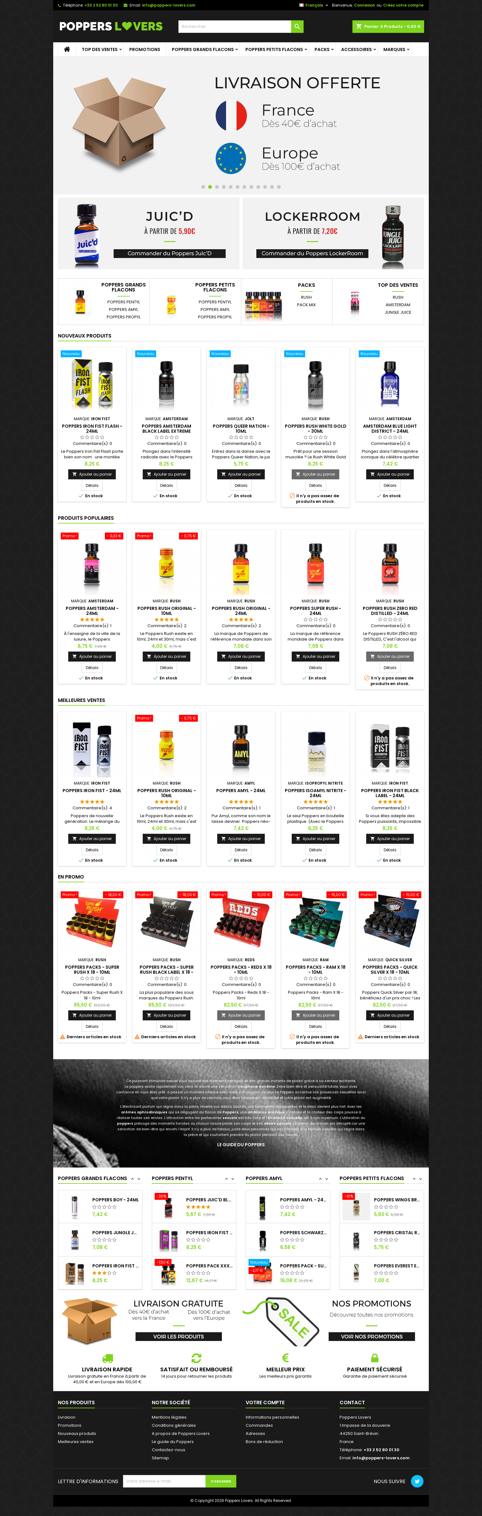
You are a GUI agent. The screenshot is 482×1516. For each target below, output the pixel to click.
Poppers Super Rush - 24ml (315, 610)
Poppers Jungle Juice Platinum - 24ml (116, 1265)
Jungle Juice (398, 312)
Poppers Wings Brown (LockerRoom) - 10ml (397, 1232)
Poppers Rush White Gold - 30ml (315, 428)
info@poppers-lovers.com (168, 5)
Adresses (255, 1433)
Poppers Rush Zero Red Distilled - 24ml (390, 610)
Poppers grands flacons (203, 49)
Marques (394, 49)
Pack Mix (306, 305)
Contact (352, 1402)
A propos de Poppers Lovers (181, 1433)
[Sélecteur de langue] (314, 5)
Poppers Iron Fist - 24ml (92, 790)
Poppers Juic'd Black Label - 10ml (397, 1199)
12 (279, 187)
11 (272, 187)
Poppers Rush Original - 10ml (166, 610)
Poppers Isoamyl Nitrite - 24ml (315, 793)
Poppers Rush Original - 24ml (241, 610)
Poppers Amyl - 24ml (241, 790)
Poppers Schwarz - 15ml (303, 1265)
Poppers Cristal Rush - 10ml (397, 1265)
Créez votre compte (403, 5)
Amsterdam (398, 305)
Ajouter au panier (92, 474)
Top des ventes (100, 49)
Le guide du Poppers (241, 1145)
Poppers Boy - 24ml (115, 1232)
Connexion (364, 5)
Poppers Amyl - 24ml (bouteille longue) (303, 1232)
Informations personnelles (272, 1417)
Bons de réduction (264, 1442)
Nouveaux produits (84, 335)
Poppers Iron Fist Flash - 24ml (92, 428)
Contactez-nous (168, 1450)
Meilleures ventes (76, 1442)
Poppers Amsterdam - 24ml (92, 610)
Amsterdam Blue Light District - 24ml (390, 428)
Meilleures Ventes (81, 700)
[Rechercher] (241, 26)
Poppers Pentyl (123, 302)
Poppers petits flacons (274, 49)
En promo (71, 876)
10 (265, 187)
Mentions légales (169, 1417)
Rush (306, 297)
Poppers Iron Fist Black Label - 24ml (390, 793)
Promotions (144, 49)
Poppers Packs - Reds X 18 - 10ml (241, 969)
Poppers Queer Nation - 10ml (241, 428)
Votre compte (265, 1402)
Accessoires (356, 49)
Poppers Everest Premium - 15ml (303, 1199)
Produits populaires (86, 518)
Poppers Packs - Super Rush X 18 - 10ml (92, 969)
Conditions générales (174, 1425)
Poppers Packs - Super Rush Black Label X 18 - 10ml (167, 972)
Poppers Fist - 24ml (115, 1199)
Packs (322, 49)
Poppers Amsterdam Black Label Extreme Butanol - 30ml (166, 431)
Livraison (66, 1417)
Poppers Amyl (123, 309)
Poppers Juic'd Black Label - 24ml (209, 1232)
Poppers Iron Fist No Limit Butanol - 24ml (209, 1265)
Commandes (259, 1425)
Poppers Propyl (124, 317)
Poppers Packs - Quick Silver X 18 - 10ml (390, 969)
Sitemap (160, 1458)
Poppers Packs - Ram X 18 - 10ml (316, 969)
